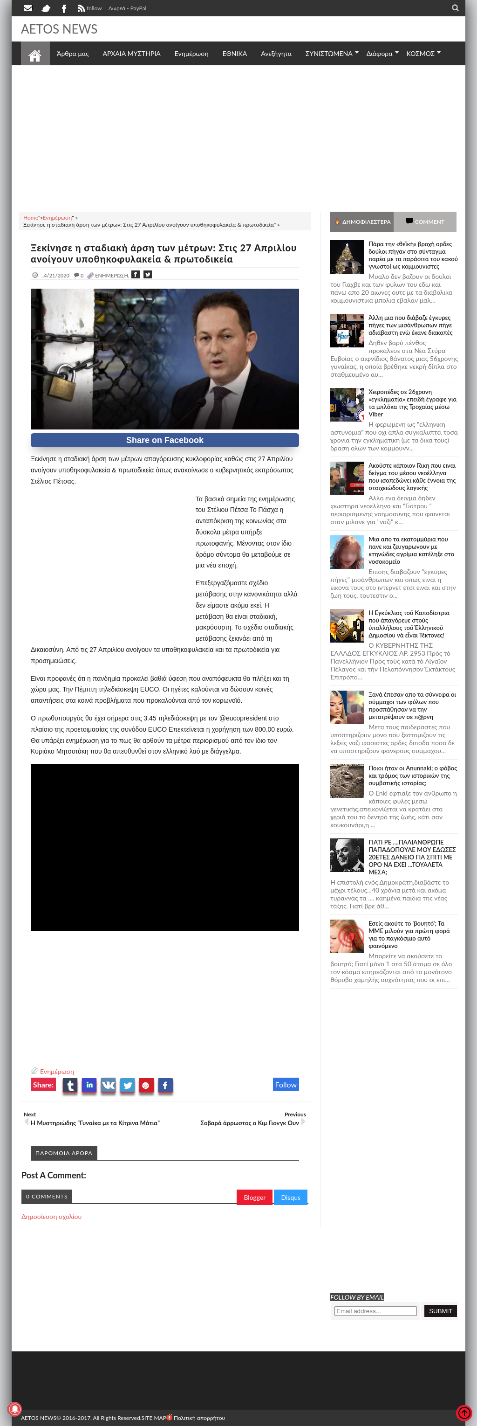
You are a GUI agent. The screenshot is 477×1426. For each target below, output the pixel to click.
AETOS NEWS (59, 28)
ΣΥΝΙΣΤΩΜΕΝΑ (329, 53)
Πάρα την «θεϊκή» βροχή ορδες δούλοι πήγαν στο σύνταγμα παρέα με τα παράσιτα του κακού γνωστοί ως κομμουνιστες (413, 255)
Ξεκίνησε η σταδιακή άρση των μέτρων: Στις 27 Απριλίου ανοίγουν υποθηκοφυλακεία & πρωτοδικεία (164, 253)
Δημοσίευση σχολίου (51, 1216)
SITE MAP (153, 1417)
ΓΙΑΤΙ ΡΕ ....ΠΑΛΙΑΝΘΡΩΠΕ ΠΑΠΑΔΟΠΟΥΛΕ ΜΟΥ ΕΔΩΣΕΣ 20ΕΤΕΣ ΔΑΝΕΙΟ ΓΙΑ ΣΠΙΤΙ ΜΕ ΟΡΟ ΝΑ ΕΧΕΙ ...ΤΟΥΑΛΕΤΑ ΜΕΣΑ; (412, 857)
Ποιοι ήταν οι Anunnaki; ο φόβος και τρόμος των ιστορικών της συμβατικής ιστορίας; (412, 775)
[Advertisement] (238, 137)
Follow (286, 1084)
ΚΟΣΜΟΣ (421, 53)
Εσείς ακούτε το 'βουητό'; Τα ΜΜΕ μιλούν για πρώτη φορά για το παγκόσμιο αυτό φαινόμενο (409, 934)
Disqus (290, 1197)
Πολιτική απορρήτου (195, 1417)
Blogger (255, 1197)
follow (88, 9)
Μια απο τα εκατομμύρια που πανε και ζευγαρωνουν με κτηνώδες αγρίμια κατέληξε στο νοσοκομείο (411, 550)
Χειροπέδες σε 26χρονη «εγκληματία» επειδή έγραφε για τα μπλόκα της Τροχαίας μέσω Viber (412, 403)
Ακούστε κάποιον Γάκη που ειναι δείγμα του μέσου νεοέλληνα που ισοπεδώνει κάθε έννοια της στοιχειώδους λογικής (412, 476)
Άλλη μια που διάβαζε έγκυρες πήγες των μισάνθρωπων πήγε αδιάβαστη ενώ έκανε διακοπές (410, 325)
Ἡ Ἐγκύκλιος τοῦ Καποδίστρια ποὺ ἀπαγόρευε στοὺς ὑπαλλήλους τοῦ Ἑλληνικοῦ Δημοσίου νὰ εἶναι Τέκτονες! (409, 624)
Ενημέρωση (57, 1071)
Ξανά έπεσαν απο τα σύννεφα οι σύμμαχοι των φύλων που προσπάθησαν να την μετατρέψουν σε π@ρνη (412, 705)
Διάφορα (380, 53)
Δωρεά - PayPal (128, 8)
